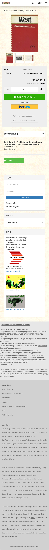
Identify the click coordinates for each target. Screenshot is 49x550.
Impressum (6, 398)
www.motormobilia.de (13, 290)
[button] (7, 89)
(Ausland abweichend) (36, 73)
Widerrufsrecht (7, 415)
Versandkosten (7, 389)
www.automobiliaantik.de (15, 309)
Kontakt (4, 402)
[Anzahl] (24, 89)
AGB (3, 411)
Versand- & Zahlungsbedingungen (14, 406)
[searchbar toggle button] (33, 3)
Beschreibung (11, 133)
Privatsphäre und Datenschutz (12, 393)
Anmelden (24, 197)
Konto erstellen (11, 203)
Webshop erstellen (16, 547)
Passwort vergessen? (13, 207)
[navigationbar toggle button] (46, 3)
